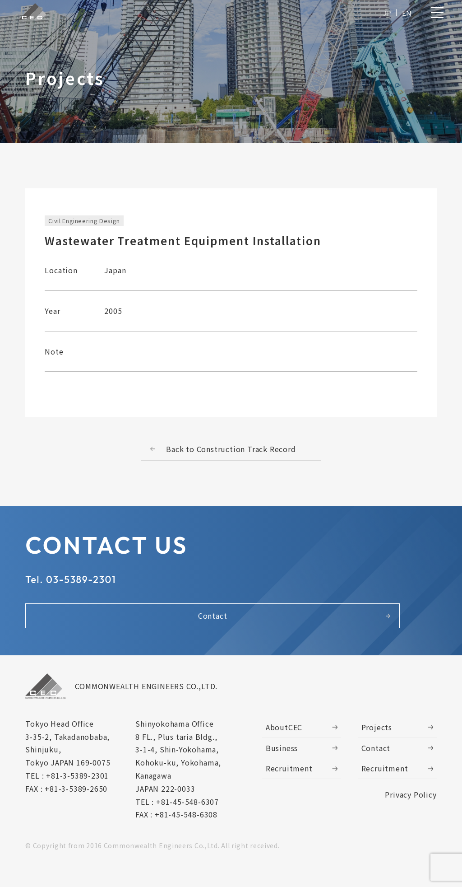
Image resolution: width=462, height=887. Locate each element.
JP (385, 14)
